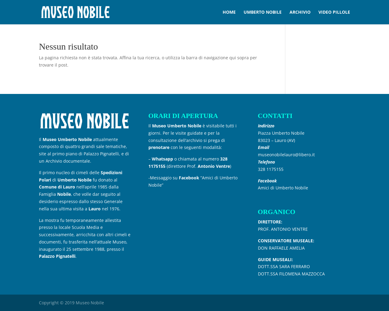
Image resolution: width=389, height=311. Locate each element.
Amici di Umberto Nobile (283, 188)
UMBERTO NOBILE (263, 12)
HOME (229, 12)
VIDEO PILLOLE (334, 12)
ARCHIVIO (300, 12)
